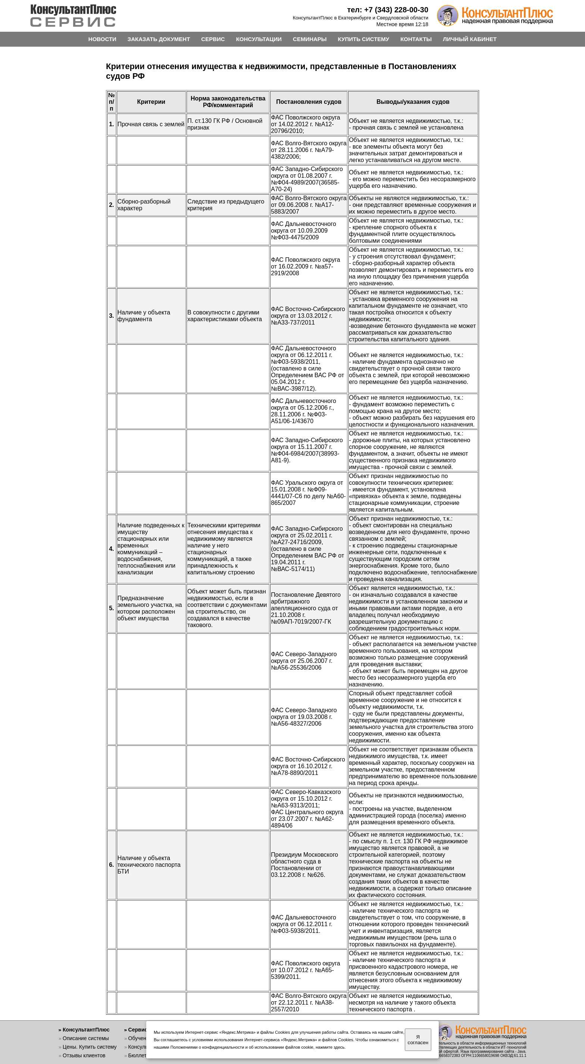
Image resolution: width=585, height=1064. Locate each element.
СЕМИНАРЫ (309, 39)
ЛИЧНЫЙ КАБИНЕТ (470, 39)
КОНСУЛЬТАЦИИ (259, 39)
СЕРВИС (213, 39)
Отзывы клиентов (84, 1055)
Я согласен (418, 1039)
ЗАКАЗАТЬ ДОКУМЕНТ (159, 39)
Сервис (137, 1030)
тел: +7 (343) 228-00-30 (387, 10)
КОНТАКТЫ (416, 39)
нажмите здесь (330, 1047)
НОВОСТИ (102, 39)
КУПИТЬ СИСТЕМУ (364, 39)
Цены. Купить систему (90, 1047)
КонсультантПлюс (86, 1030)
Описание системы (86, 1038)
